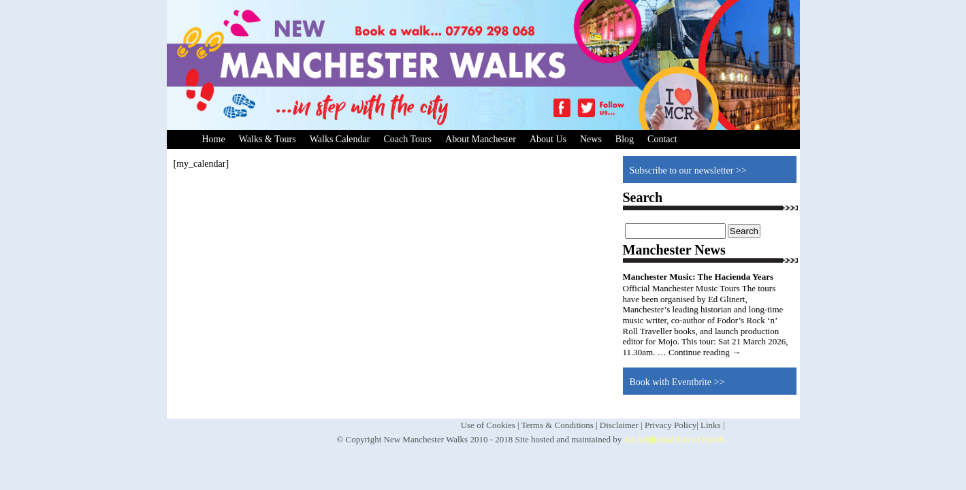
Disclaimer (619, 425)
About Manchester (480, 139)
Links (711, 425)
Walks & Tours (267, 139)
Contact (662, 139)
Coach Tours (407, 139)
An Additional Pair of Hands (674, 439)
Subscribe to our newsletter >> (688, 170)
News (591, 139)
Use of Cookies (488, 425)
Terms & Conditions (557, 425)
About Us (548, 139)
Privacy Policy (670, 425)
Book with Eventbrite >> (677, 382)
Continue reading (705, 352)
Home (213, 139)
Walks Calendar (340, 139)
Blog (624, 139)
